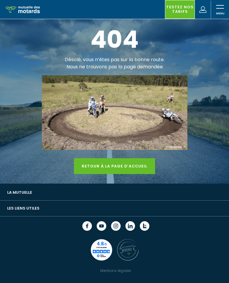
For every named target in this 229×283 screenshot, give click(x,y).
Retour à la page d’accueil (114, 166)
